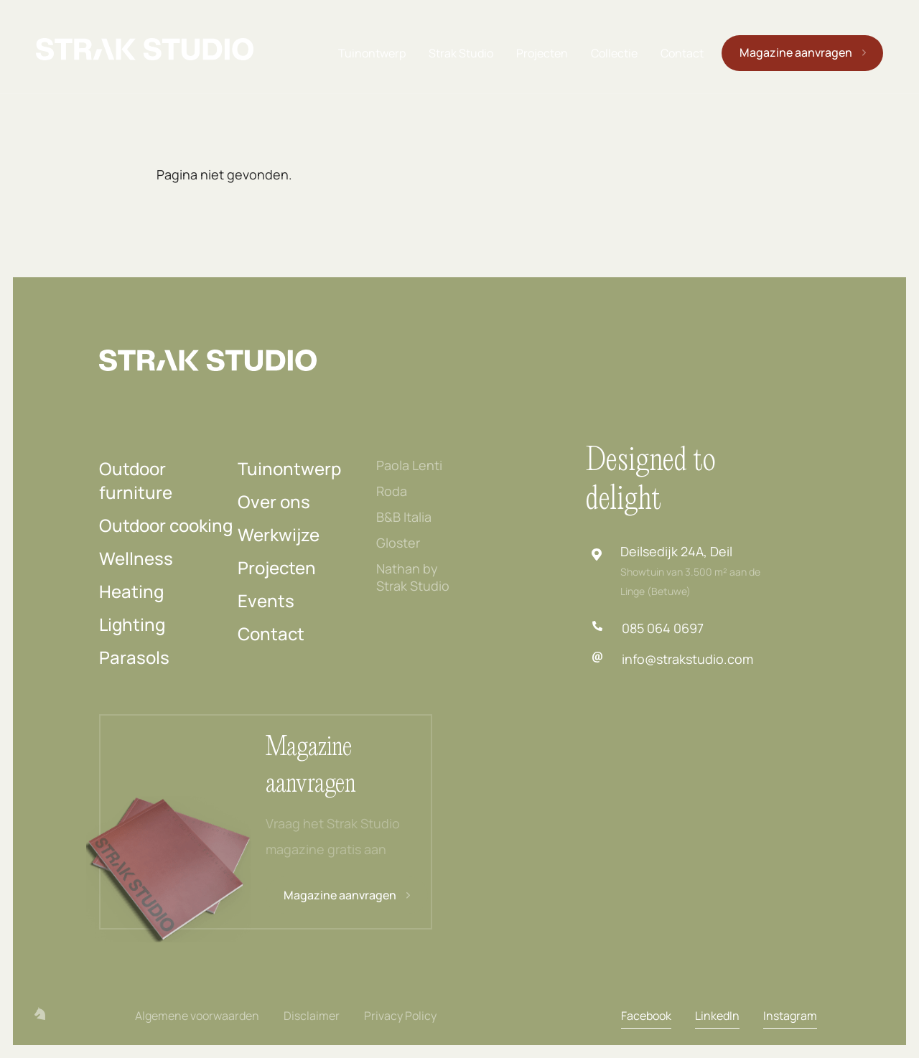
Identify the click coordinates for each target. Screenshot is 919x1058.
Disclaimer (312, 1016)
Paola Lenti (409, 465)
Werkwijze (278, 534)
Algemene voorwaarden (197, 1016)
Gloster (398, 542)
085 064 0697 (663, 628)
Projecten (542, 53)
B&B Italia (403, 516)
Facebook (646, 1016)
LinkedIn (717, 1016)
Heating (131, 591)
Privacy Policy (400, 1016)
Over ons (274, 501)
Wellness (136, 558)
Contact (682, 53)
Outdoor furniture (135, 480)
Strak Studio (461, 53)
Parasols (134, 657)
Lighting (132, 624)
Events (266, 600)
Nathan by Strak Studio (412, 577)
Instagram (790, 1016)
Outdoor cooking (166, 525)
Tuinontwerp (372, 53)
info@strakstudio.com (687, 659)
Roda (391, 491)
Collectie (614, 53)
